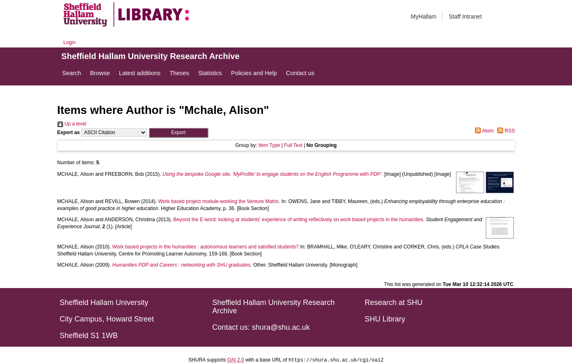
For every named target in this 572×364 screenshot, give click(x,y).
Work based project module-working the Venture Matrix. (219, 201)
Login (70, 42)
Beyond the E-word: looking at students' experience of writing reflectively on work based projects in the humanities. (299, 219)
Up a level (72, 124)
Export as (68, 132)
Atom (483, 131)
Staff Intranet (465, 16)
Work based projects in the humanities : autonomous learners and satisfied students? (205, 247)
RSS (505, 131)
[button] (178, 133)
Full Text (293, 145)
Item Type (269, 145)
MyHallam (423, 16)
